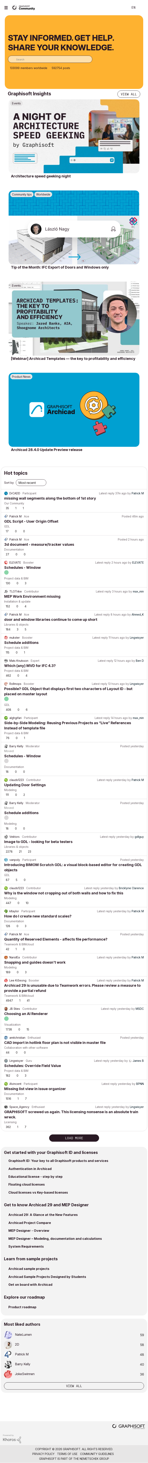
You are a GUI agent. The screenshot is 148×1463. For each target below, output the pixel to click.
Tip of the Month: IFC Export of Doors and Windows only (60, 267)
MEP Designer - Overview (28, 1231)
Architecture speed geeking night (41, 176)
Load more (74, 1138)
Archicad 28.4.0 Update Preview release (46, 450)
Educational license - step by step (35, 1177)
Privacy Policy (43, 1454)
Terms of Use (67, 1454)
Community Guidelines (97, 1454)
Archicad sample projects (28, 1269)
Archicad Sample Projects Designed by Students (47, 1277)
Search (120, 7)
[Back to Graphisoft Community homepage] (24, 7)
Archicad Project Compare (29, 1223)
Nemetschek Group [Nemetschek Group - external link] (94, 1458)
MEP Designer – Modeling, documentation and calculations (55, 1239)
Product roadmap (22, 1307)
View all (129, 94)
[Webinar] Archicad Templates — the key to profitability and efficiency (73, 358)
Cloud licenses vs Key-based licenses (38, 1192)
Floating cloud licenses (26, 1184)
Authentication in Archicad (30, 1169)
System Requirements (26, 1246)
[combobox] (50, 59)
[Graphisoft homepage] (128, 1426)
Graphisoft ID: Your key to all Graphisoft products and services (58, 1161)
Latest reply (106, 493)
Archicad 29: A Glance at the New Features (43, 1215)
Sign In (141, 7)
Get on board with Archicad (30, 1285)
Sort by (9, 482)
